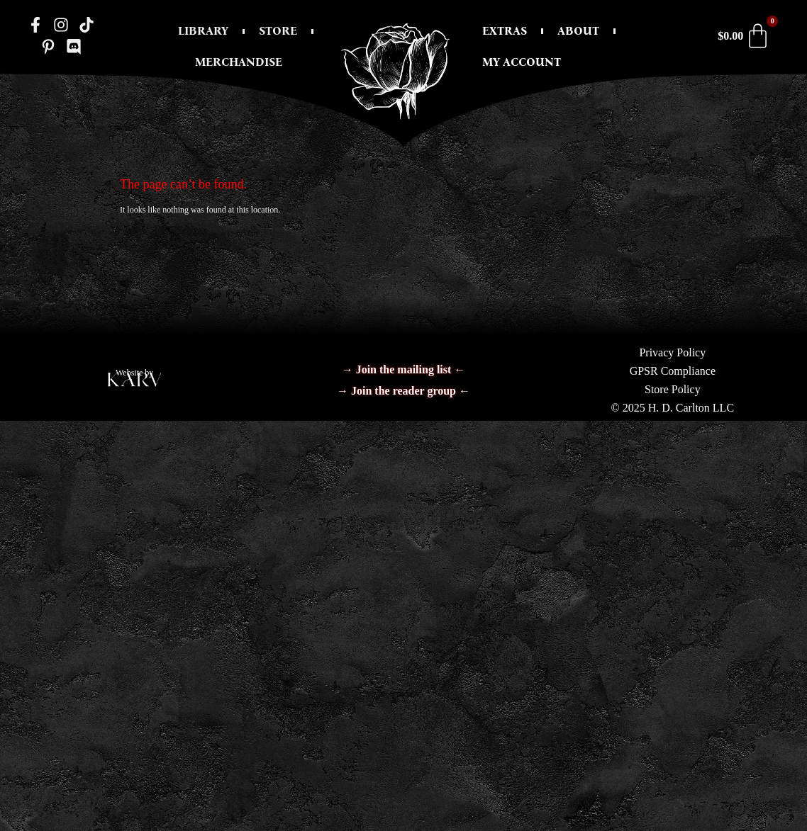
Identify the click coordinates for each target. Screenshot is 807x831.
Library (203, 31)
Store (278, 31)
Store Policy (673, 389)
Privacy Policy (672, 352)
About (578, 31)
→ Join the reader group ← (403, 391)
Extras (504, 31)
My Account (521, 62)
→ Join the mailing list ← (404, 369)
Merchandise (238, 62)
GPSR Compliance (673, 371)
